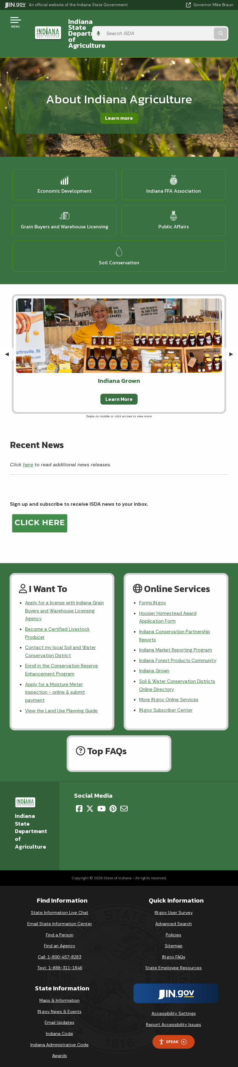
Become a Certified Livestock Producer (58, 617)
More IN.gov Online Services (170, 696)
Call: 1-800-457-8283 (59, 953)
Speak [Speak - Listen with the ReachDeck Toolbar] (173, 1038)
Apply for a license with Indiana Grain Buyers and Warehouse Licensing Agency (60, 594)
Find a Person (59, 930)
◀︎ (9, 336)
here (28, 446)
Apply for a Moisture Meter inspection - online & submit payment (57, 679)
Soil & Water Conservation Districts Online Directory (178, 680)
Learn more (119, 100)
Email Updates (59, 1018)
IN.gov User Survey (174, 908)
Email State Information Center (59, 919)
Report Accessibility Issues (173, 1020)
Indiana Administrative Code (59, 1040)
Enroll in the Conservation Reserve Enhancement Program (63, 656)
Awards (59, 1051)
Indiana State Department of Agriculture (107, 24)
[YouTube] (101, 804)
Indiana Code (59, 1029)
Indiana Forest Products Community (166, 650)
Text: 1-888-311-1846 (59, 963)
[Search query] (200, 25)
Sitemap (174, 941)
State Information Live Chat (59, 908)
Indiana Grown (155, 665)
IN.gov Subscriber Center (166, 706)
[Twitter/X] (90, 804)
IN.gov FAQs (173, 953)
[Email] (124, 804)
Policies (173, 930)
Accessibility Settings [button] (174, 1009)
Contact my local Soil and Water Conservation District (61, 636)
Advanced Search (173, 919)
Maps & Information (59, 996)
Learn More (119, 381)
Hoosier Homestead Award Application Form (169, 600)
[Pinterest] (113, 804)
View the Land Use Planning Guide (63, 699)
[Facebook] (79, 804)
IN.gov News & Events (59, 1007)
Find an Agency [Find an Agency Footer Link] (59, 941)
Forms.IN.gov (153, 585)
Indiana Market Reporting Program (177, 635)
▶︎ (233, 336)
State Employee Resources (173, 963)
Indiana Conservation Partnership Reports (176, 619)
